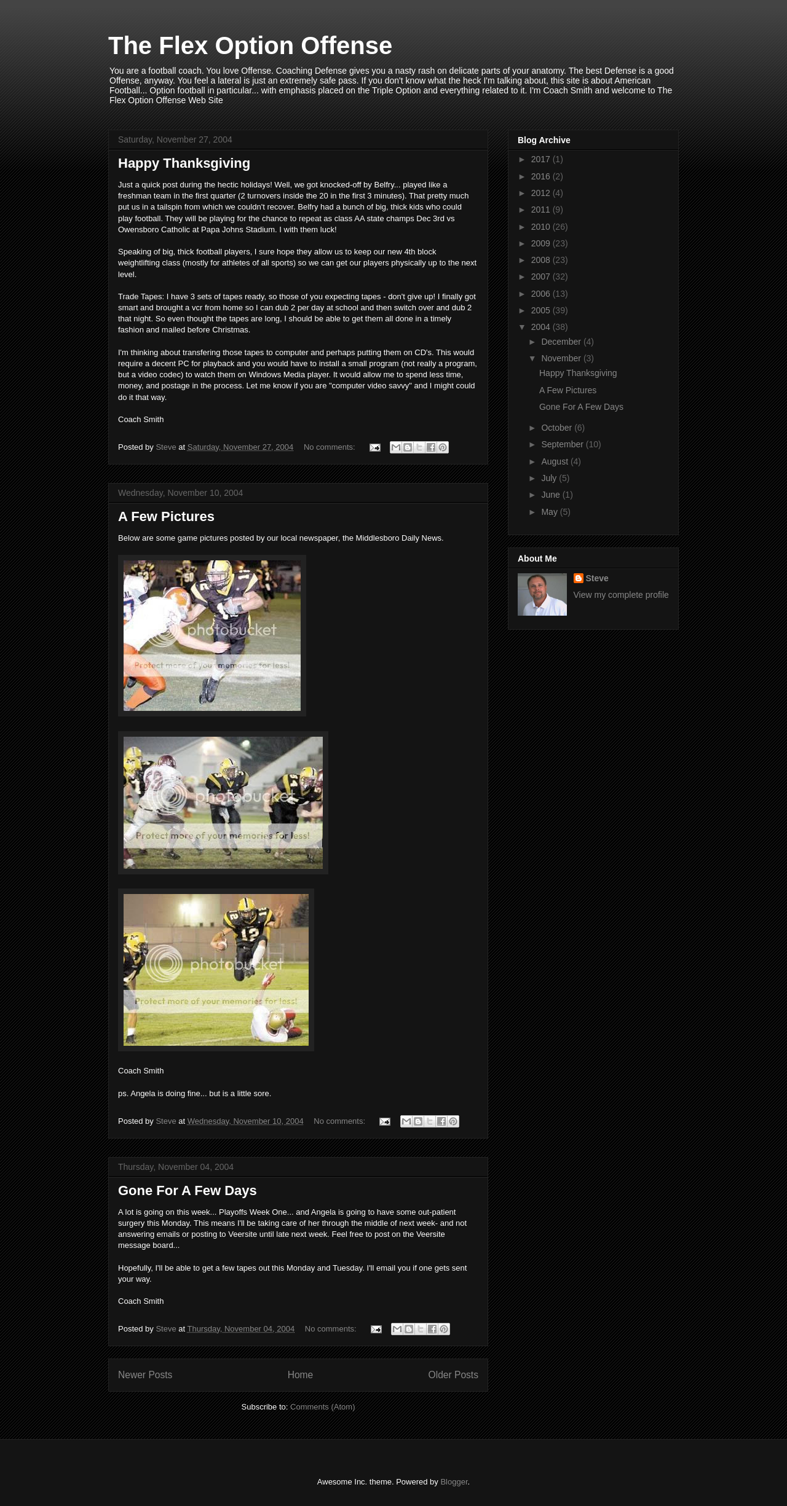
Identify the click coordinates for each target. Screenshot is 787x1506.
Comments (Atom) (322, 1406)
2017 (542, 159)
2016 (542, 176)
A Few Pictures (166, 516)
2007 (542, 276)
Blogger (453, 1481)
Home (301, 1375)
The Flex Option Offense (250, 45)
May (550, 512)
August (555, 461)
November (562, 358)
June (551, 495)
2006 (542, 294)
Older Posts (453, 1375)
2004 (542, 327)
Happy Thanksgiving (184, 163)
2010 (542, 227)
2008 (542, 260)
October (557, 428)
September (563, 444)
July (550, 478)
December (562, 342)
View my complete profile (621, 595)
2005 (542, 310)
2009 (542, 243)
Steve (597, 578)
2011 (542, 209)
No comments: (330, 447)
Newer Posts (145, 1375)
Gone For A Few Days (187, 1190)
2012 (542, 193)
